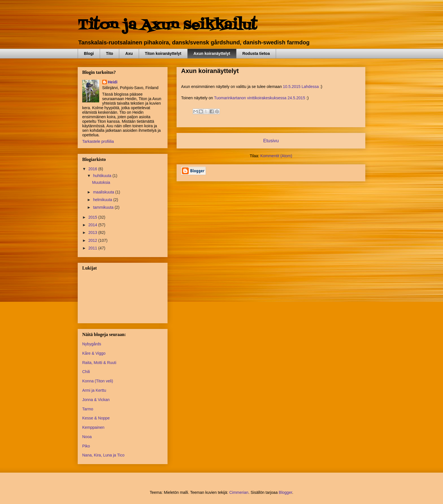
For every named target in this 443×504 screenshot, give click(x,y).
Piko (86, 446)
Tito (109, 53)
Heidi (113, 82)
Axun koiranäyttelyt (212, 53)
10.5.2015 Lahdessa (301, 86)
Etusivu (271, 140)
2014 (93, 225)
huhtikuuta (102, 175)
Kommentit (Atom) (276, 156)
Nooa (87, 436)
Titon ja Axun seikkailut (167, 25)
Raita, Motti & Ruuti (99, 362)
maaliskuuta (104, 192)
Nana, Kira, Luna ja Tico (103, 455)
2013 (93, 232)
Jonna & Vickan (96, 399)
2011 (93, 248)
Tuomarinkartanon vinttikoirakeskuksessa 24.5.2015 (259, 98)
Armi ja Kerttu (94, 390)
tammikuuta (103, 207)
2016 (93, 169)
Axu (129, 53)
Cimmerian (238, 492)
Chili (86, 371)
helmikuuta (103, 199)
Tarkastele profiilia (98, 141)
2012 (93, 240)
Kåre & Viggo (93, 353)
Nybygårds (91, 344)
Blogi (89, 53)
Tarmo (87, 409)
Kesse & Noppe (96, 418)
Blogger (285, 492)
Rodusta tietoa (256, 53)
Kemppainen (93, 427)
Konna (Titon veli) (97, 381)
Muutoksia (101, 182)
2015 (93, 217)
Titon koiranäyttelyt (163, 53)
